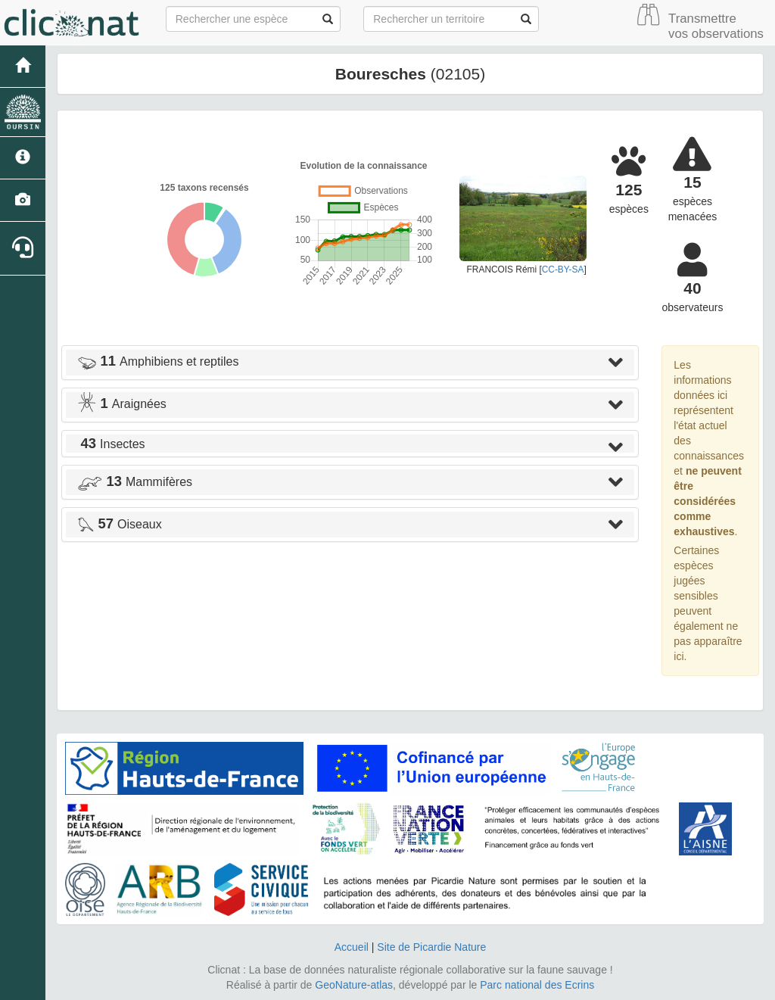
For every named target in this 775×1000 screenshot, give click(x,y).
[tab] (350, 362)
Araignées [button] (122, 403)
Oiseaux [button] (119, 524)
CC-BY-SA (563, 269)
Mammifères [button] (134, 481)
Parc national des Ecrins (537, 985)
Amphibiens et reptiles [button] (157, 361)
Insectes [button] (111, 444)
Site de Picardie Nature (431, 947)
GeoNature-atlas (354, 985)
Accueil (352, 947)
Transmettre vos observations (716, 26)
